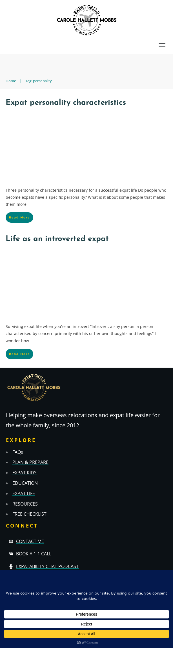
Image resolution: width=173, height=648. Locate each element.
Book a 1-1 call (33, 554)
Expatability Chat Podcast (47, 566)
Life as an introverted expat (57, 239)
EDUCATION (25, 483)
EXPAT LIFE (23, 493)
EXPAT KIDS (24, 473)
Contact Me (30, 541)
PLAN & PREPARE (30, 462)
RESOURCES (25, 504)
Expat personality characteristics (66, 103)
